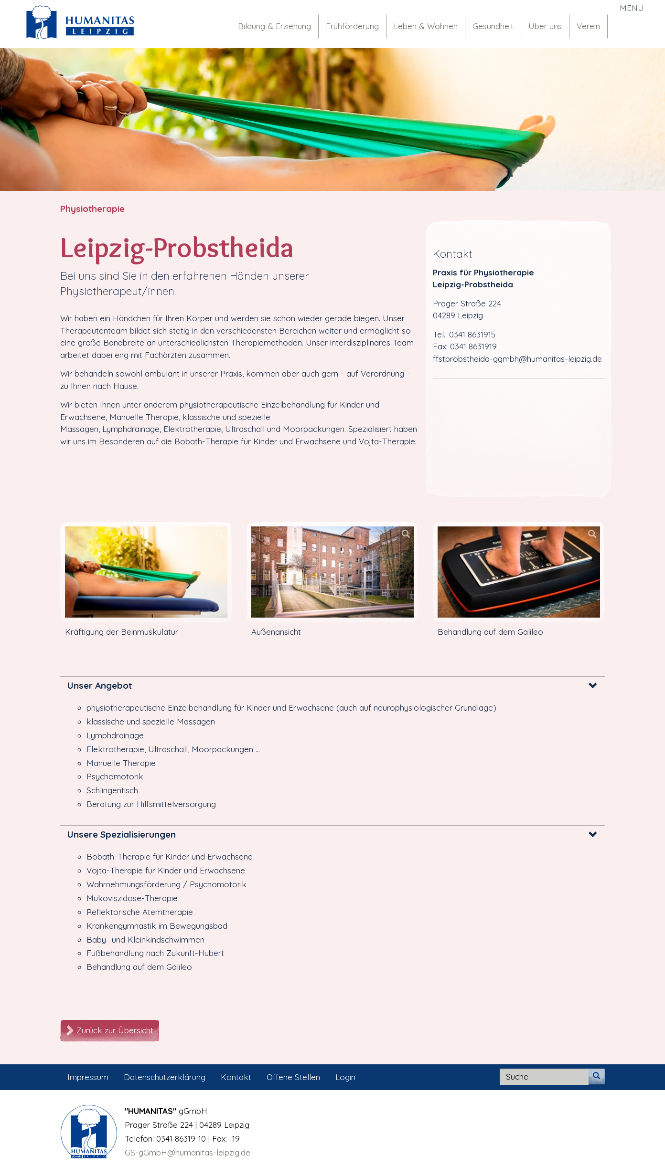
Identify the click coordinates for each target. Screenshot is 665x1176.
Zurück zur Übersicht (114, 1030)
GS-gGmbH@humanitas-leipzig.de (187, 1152)
